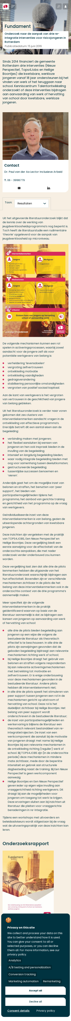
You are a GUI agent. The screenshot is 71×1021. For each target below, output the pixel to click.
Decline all (35, 1001)
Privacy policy (45, 1011)
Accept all (35, 990)
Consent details (18, 1011)
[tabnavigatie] (32, 203)
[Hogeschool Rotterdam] (6, 6)
